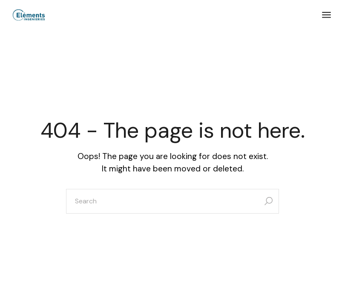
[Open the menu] (326, 15)
